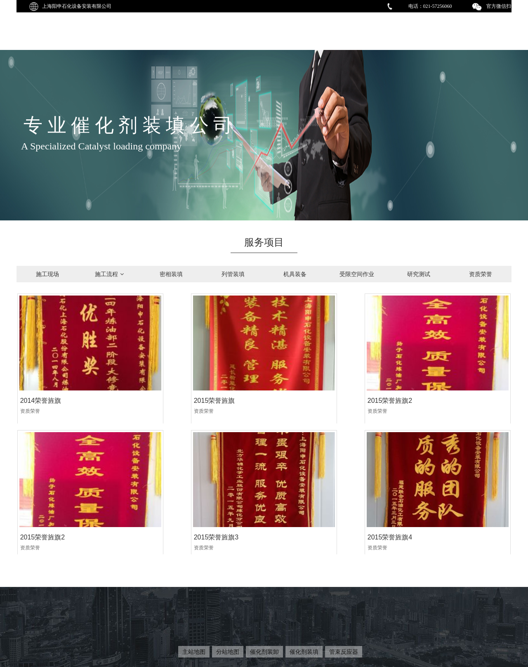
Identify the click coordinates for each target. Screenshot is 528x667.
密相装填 (171, 274)
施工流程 (109, 274)
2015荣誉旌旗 (165, 382)
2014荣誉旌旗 (40, 382)
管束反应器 (343, 651)
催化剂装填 (304, 651)
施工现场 (47, 274)
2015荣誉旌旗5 (292, 499)
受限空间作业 (356, 274)
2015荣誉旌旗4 (167, 499)
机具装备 (294, 274)
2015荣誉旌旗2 (292, 382)
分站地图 (227, 651)
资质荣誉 (480, 274)
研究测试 (418, 274)
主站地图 (193, 651)
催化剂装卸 (264, 651)
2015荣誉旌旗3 (42, 499)
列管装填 (233, 274)
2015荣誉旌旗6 (417, 499)
